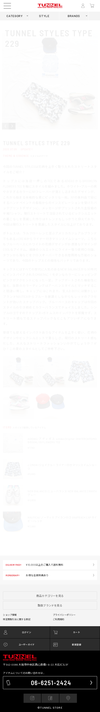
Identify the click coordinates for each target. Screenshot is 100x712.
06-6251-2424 (51, 682)
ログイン (26, 632)
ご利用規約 (58, 619)
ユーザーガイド (27, 644)
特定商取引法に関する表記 (16, 619)
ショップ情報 (10, 614)
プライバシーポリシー (64, 614)
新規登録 (76, 644)
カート (76, 632)
